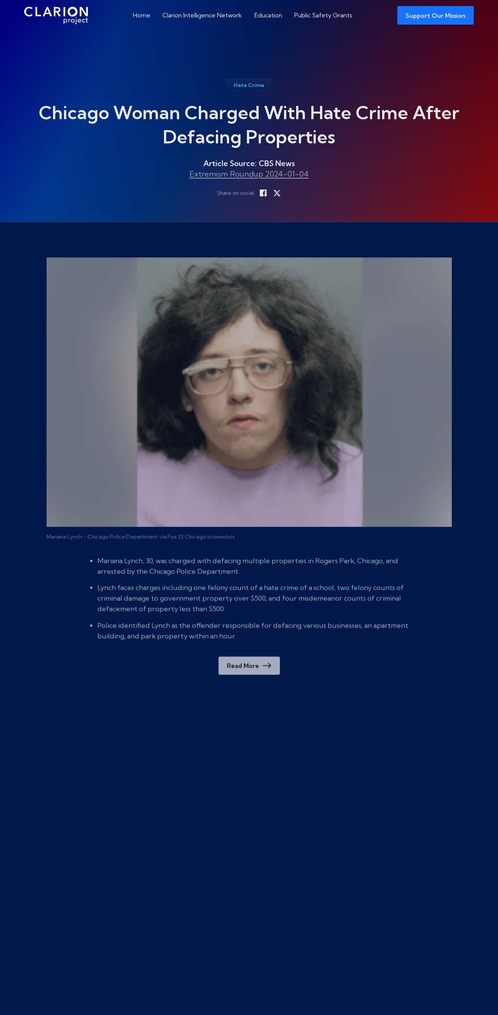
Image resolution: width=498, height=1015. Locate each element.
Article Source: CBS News (249, 163)
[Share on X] (276, 192)
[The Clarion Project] (56, 15)
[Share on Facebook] (263, 192)
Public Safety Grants (323, 15)
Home (141, 15)
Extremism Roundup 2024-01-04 (249, 174)
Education (268, 15)
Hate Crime (249, 85)
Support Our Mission (435, 15)
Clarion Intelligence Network (202, 15)
